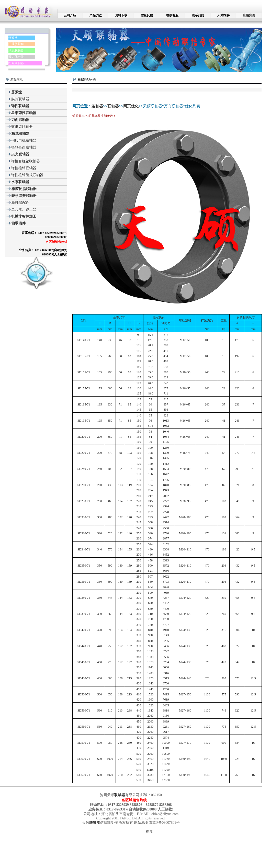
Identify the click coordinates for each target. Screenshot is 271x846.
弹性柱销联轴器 (23, 168)
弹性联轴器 (20, 106)
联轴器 (113, 106)
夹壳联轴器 (20, 154)
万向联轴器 (19, 120)
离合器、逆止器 (23, 209)
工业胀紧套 (16, 44)
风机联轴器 (16, 50)
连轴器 (13, 37)
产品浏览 (95, 15)
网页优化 (131, 106)
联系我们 (198, 15)
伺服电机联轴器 (23, 140)
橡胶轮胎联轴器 (23, 189)
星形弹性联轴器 (23, 113)
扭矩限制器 (16, 63)
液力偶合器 (16, 57)
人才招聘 (223, 15)
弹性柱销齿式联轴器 (27, 175)
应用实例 (249, 15)
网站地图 (141, 823)
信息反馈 (147, 15)
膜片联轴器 (20, 99)
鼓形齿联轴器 (22, 127)
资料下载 (121, 15)
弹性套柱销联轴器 (25, 161)
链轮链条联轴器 (23, 147)
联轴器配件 (20, 203)
